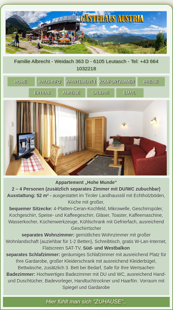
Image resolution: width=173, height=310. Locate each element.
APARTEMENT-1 (81, 81)
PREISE (151, 81)
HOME (21, 81)
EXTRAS (42, 93)
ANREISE (71, 93)
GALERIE (100, 93)
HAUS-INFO (50, 81)
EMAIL (129, 93)
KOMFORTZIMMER (116, 81)
